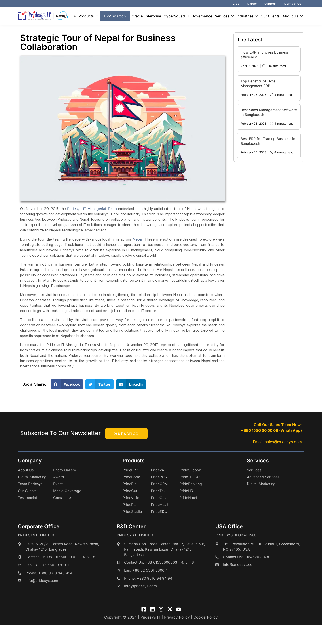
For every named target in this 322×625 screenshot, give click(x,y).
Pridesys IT (76, 208)
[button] (67, 384)
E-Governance (200, 16)
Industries (247, 16)
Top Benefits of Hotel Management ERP (258, 83)
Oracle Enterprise (146, 16)
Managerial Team (102, 208)
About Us (292, 16)
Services (224, 16)
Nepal (138, 239)
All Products (85, 16)
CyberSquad (174, 16)
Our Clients (270, 16)
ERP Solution (115, 16)
